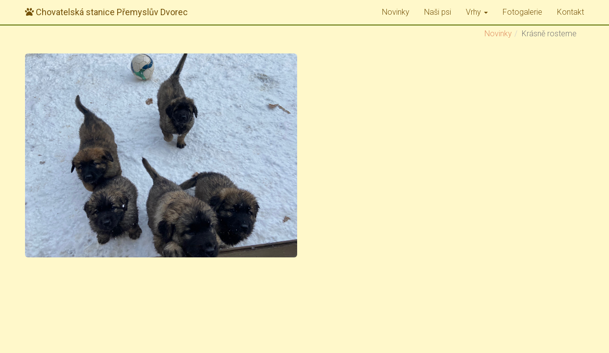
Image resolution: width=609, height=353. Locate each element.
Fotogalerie (522, 12)
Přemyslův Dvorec (106, 12)
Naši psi (437, 12)
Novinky (395, 12)
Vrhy (477, 12)
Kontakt (570, 12)
